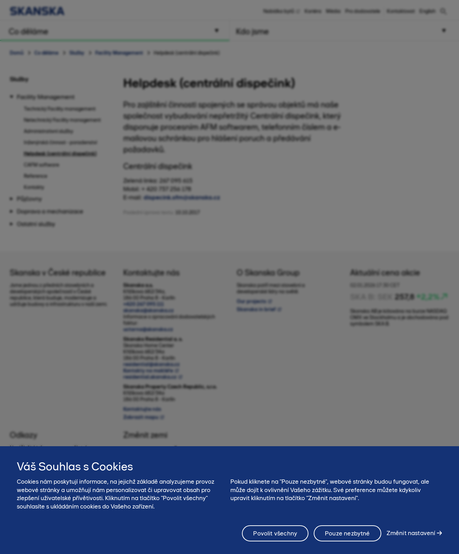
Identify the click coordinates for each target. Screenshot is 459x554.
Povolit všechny (275, 538)
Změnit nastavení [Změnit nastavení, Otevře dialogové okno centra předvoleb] (411, 538)
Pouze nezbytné (347, 538)
